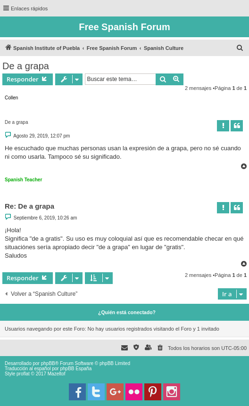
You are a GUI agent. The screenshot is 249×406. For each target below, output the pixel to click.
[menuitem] (240, 48)
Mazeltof (57, 373)
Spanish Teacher (23, 179)
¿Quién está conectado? (127, 312)
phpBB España (75, 368)
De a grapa (25, 66)
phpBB (48, 363)
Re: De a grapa (29, 206)
